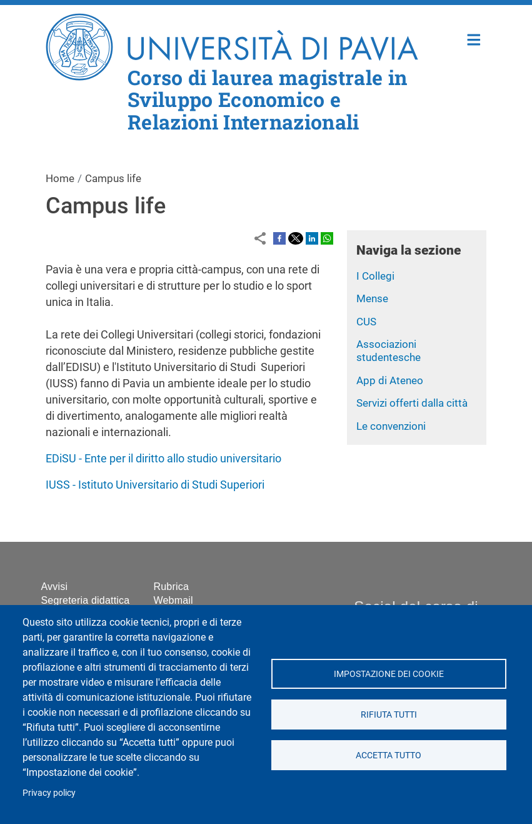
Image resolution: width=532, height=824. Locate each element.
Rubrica (171, 586)
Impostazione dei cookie (389, 674)
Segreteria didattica (85, 600)
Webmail (173, 600)
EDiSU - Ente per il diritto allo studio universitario (163, 458)
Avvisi (54, 586)
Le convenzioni (391, 426)
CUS (366, 321)
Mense (372, 298)
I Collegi (375, 276)
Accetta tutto (388, 755)
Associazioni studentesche (388, 351)
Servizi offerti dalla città (412, 403)
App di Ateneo (389, 380)
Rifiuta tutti (389, 715)
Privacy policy (49, 793)
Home (474, 38)
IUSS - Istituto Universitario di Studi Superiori (155, 484)
